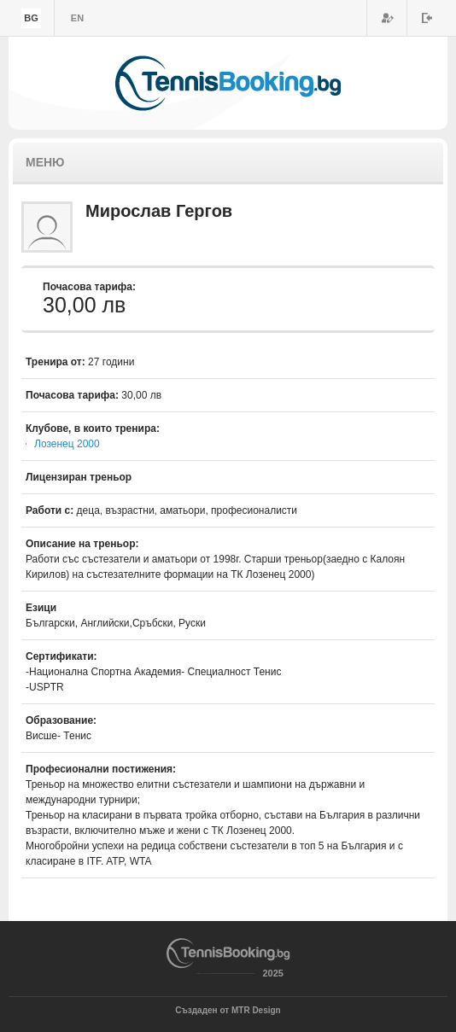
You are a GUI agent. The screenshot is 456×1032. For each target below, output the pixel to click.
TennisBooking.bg (228, 83)
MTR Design (256, 1010)
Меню (45, 162)
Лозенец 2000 (67, 444)
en (77, 18)
